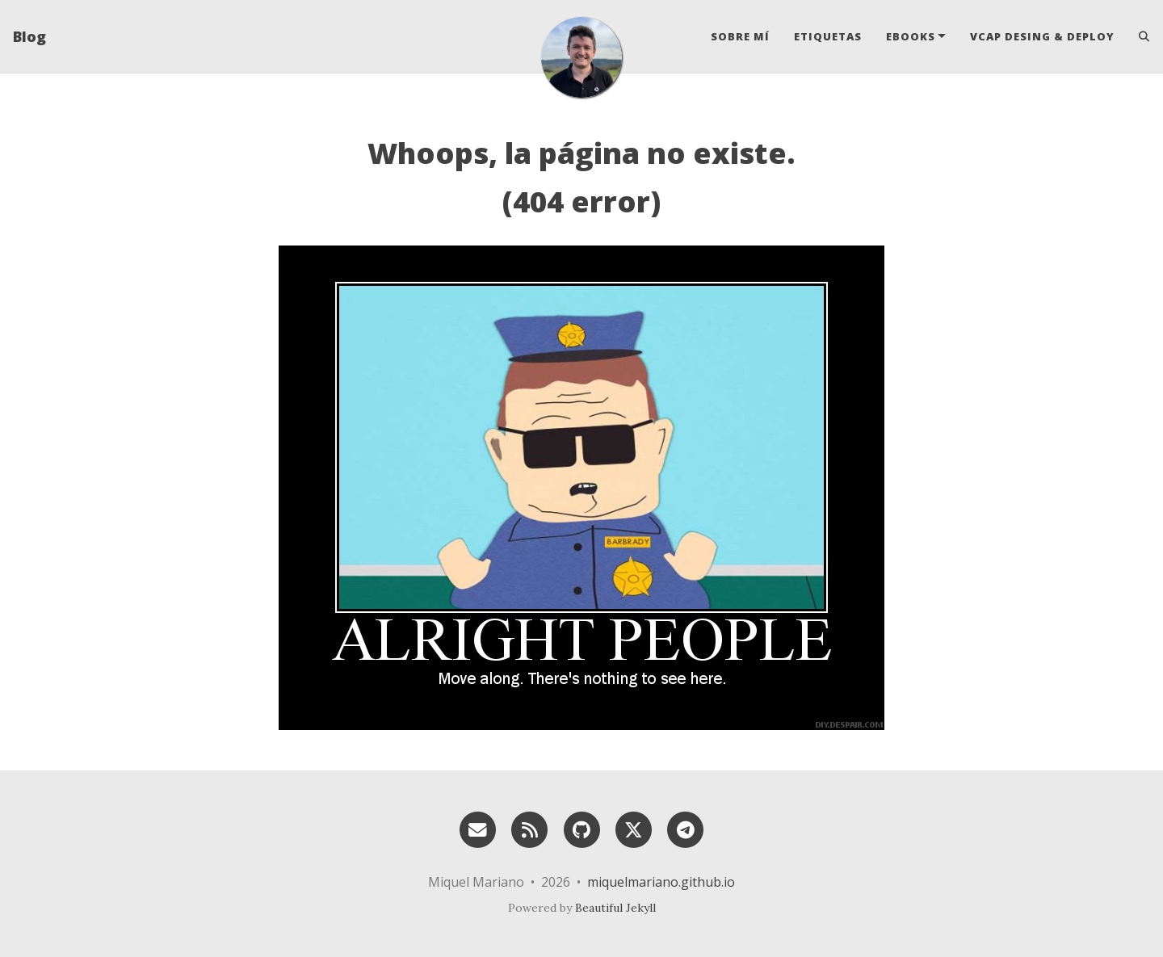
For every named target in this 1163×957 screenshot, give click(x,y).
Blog (29, 36)
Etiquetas (828, 36)
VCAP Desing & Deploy (1042, 36)
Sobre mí (740, 36)
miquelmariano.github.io (661, 882)
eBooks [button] (910, 36)
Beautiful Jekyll (615, 907)
